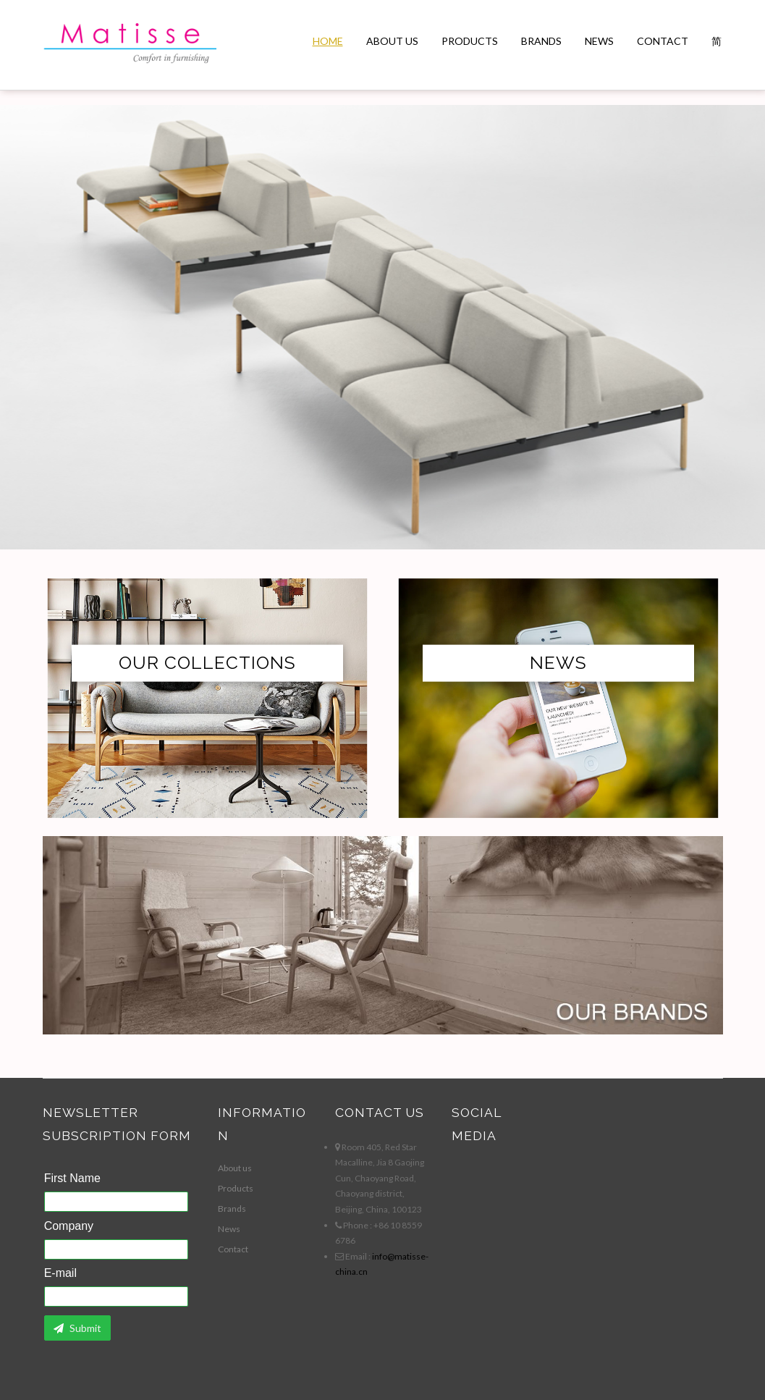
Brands (541, 41)
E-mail (60, 1273)
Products (469, 41)
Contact (662, 41)
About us (392, 41)
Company (68, 1226)
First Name (72, 1178)
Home (328, 41)
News (599, 41)
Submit (77, 1328)
